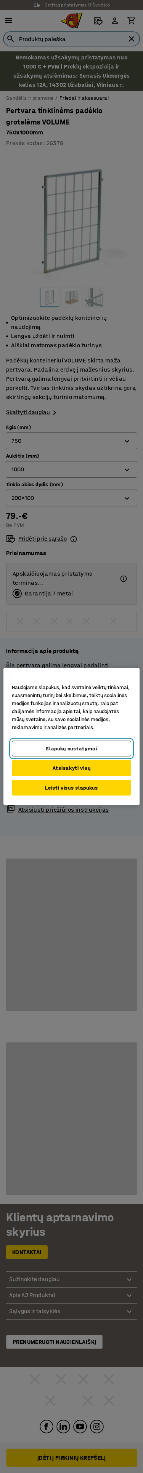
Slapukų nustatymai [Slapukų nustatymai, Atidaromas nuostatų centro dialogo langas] (71, 748)
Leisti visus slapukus (71, 787)
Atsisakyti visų (72, 768)
